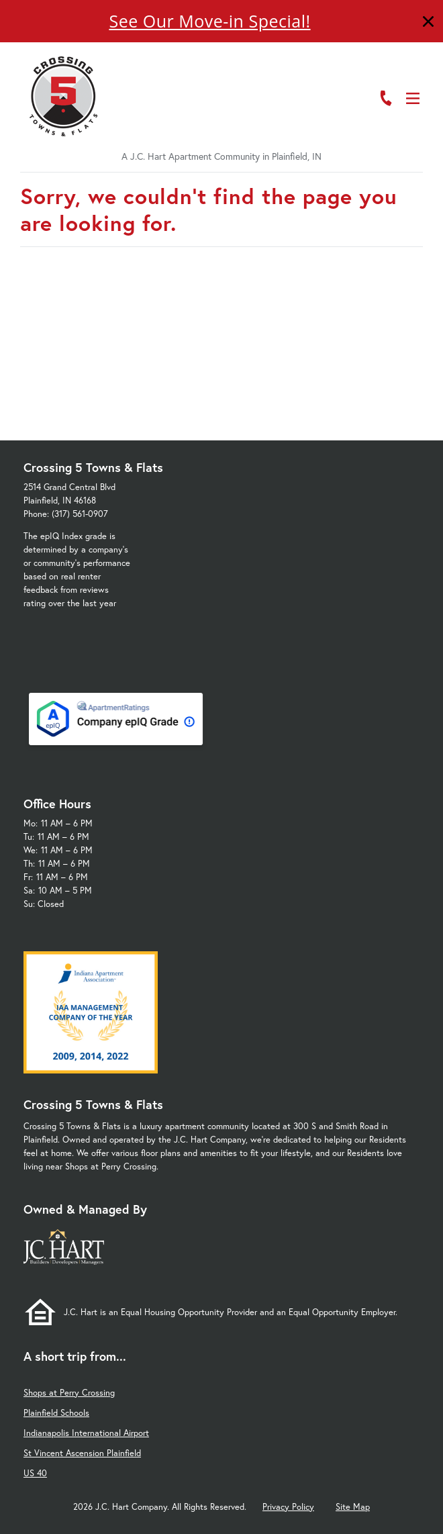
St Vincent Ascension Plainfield (82, 1453)
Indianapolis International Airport (86, 1433)
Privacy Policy (288, 1507)
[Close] (428, 23)
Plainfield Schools (56, 1413)
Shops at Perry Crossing (69, 1392)
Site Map (353, 1507)
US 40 (35, 1473)
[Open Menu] (413, 98)
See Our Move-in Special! (209, 20)
